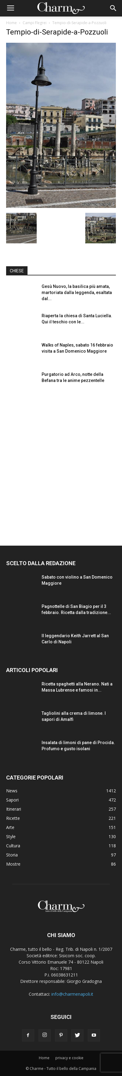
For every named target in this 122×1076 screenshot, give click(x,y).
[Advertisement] (61, 463)
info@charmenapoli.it (72, 994)
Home (11, 22)
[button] (113, 8)
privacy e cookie (69, 1057)
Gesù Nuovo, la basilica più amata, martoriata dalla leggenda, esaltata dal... (77, 292)
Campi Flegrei (34, 22)
